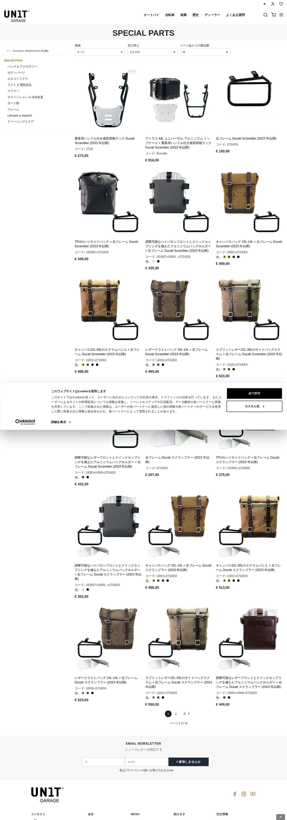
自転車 (169, 15)
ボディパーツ (16, 72)
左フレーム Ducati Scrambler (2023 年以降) (246, 127)
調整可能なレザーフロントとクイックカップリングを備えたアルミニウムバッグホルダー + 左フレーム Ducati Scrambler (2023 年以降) (108, 418)
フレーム (13, 109)
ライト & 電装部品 (19, 84)
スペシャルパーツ (142, 761)
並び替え (133, 45)
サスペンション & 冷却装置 (25, 97)
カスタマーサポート (186, 761)
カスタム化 (254, 796)
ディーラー (212, 15)
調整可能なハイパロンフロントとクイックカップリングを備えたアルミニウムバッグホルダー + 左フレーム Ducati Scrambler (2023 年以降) (178, 224)
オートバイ (151, 15)
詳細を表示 (58, 812)
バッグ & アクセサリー (22, 66)
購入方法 (179, 755)
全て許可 (254, 783)
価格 (78, 45)
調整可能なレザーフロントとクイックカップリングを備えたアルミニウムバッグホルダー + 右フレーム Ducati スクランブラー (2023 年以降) (249, 617)
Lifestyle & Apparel (19, 115)
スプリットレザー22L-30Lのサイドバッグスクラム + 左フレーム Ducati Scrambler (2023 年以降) (249, 321)
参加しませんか (188, 696)
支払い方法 (223, 767)
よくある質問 (235, 15)
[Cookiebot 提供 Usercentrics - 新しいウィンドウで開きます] (25, 812)
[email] (146, 696)
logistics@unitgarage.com (54, 755)
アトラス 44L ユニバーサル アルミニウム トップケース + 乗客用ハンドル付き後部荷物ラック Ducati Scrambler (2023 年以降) (178, 132)
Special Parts (13, 60)
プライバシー (96, 767)
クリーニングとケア (20, 121)
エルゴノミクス (17, 78)
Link (170, 704)
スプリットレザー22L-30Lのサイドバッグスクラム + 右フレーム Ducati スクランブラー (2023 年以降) (178, 617)
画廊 (183, 15)
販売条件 (222, 755)
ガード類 (13, 103)
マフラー (13, 90)
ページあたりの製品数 (194, 45)
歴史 (195, 15)
